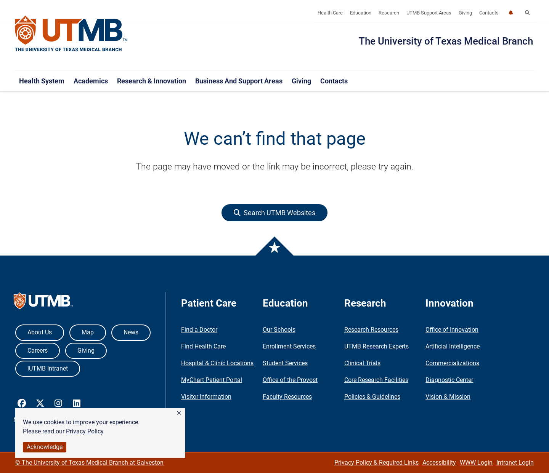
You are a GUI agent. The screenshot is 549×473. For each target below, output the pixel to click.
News (131, 332)
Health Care (330, 13)
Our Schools (279, 329)
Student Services (285, 363)
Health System (41, 81)
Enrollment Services (289, 346)
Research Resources (371, 329)
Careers (37, 350)
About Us (39, 332)
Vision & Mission (447, 396)
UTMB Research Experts (376, 346)
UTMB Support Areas (428, 13)
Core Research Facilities (376, 380)
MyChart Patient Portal (211, 380)
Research (389, 13)
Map (88, 332)
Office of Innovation (451, 329)
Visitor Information (206, 396)
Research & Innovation (151, 81)
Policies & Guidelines (372, 396)
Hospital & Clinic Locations (217, 363)
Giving (465, 13)
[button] (179, 413)
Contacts (489, 13)
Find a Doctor (199, 329)
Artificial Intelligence (452, 346)
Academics (91, 81)
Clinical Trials (362, 363)
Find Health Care (203, 346)
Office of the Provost (290, 380)
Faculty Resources (287, 396)
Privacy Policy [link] (85, 431)
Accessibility (439, 462)
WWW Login (476, 462)
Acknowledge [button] (45, 447)
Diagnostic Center (449, 380)
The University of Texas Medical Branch (446, 41)
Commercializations (452, 363)
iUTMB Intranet (47, 368)
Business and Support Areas (239, 81)
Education (360, 13)
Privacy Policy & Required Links (376, 462)
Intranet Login (515, 462)
